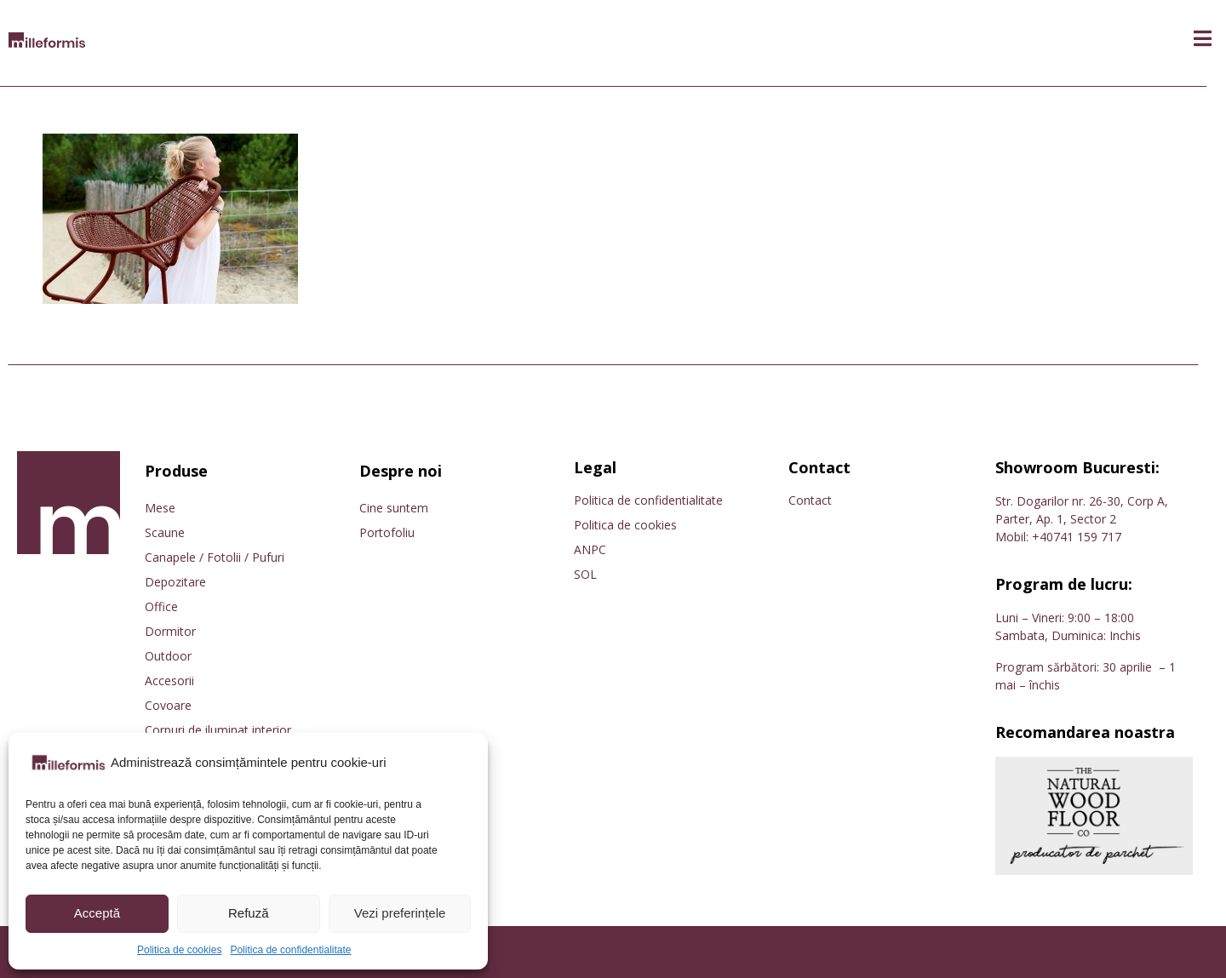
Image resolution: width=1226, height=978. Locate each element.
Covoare (168, 705)
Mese (160, 508)
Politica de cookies (179, 950)
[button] (1202, 39)
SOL (585, 574)
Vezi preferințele (400, 913)
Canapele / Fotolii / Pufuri (214, 557)
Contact (810, 500)
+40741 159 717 (1076, 537)
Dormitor (170, 631)
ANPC (590, 549)
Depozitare (175, 582)
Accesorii (169, 680)
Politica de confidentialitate (290, 950)
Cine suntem (393, 508)
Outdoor (168, 656)
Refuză (248, 913)
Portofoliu (387, 532)
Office (161, 606)
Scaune (165, 532)
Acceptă (97, 913)
